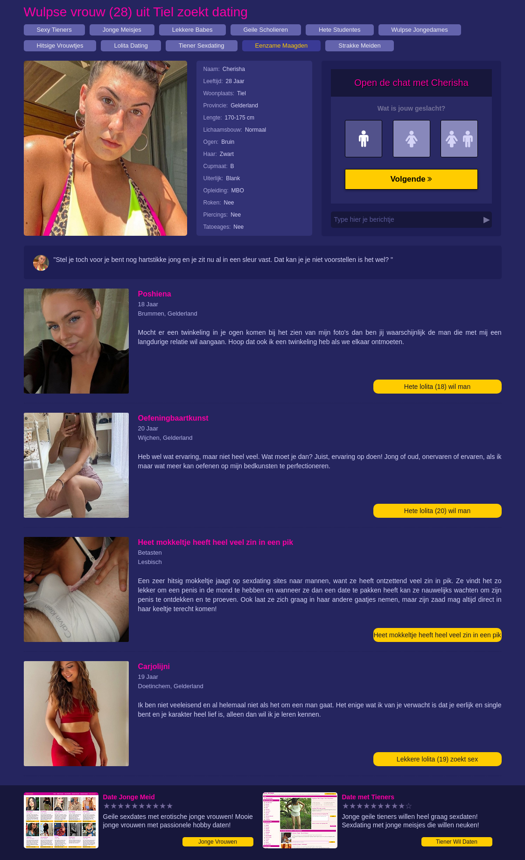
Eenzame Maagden (281, 45)
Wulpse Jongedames (420, 29)
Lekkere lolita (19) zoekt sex (437, 759)
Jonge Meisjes (122, 29)
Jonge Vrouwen (217, 842)
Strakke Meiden (359, 45)
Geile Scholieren (266, 29)
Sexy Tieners (54, 29)
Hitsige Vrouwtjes (60, 45)
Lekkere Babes (192, 29)
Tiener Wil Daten (456, 842)
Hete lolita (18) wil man (437, 386)
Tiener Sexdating (201, 45)
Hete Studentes (340, 29)
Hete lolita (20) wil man (437, 511)
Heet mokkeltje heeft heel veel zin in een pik (437, 635)
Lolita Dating (130, 45)
